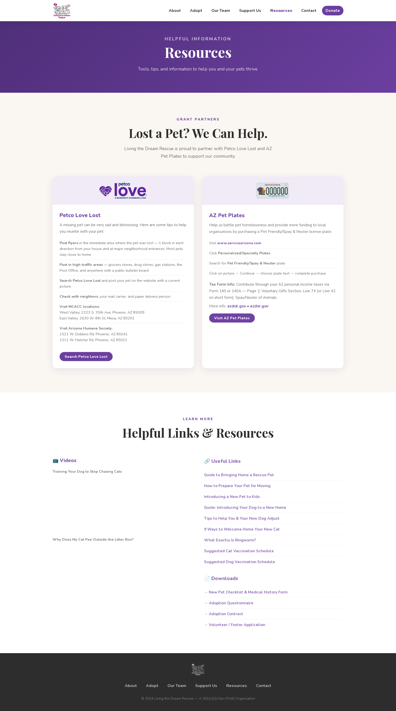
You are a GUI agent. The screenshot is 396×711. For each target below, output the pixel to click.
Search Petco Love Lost (86, 358)
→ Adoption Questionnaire (228, 607)
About (175, 10)
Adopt (196, 10)
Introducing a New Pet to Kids (232, 501)
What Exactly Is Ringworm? (230, 545)
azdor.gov (259, 308)
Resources (281, 10)
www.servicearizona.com (239, 245)
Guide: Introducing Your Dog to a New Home (245, 512)
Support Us (250, 10)
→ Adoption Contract (223, 618)
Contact (308, 10)
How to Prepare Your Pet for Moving (237, 490)
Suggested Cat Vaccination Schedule (239, 555)
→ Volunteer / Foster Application (234, 629)
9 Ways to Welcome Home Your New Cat (242, 534)
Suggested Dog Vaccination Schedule (239, 566)
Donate (333, 10)
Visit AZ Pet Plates (232, 320)
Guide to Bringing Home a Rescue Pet (239, 479)
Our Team (220, 10)
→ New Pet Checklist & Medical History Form (246, 597)
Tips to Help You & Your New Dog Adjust (242, 523)
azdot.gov (236, 308)
